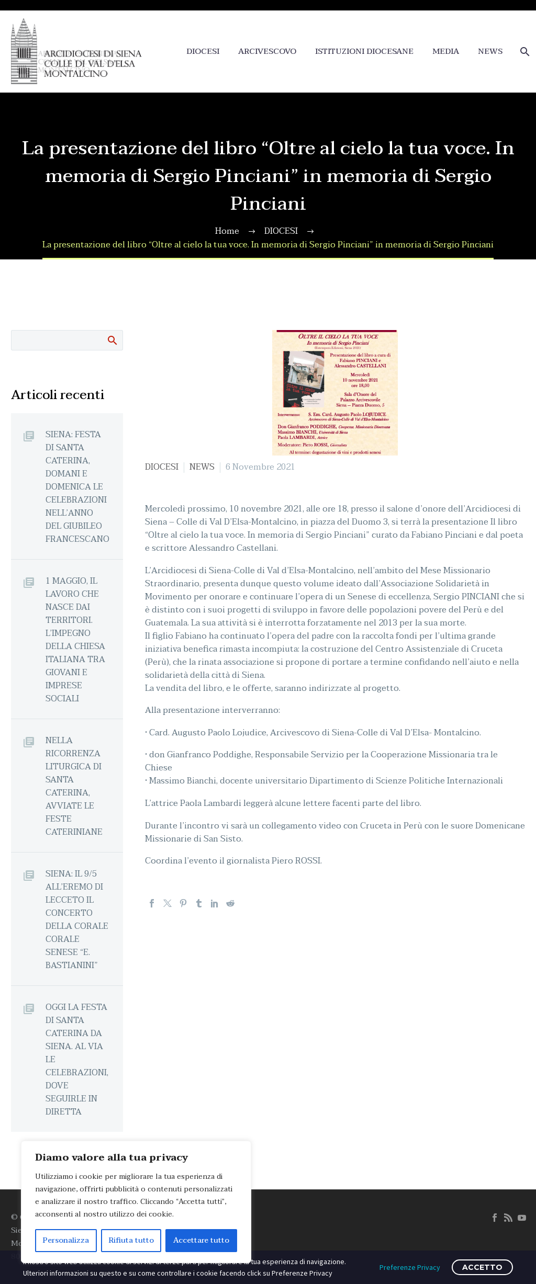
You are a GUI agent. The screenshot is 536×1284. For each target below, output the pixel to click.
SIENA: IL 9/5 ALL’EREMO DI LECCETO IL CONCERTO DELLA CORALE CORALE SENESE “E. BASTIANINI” (77, 919)
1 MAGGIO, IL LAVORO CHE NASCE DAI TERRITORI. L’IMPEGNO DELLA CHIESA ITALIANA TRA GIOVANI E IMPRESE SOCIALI (75, 640)
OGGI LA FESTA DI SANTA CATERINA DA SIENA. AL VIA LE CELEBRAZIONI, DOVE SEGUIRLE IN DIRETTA (77, 1059)
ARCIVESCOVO (267, 51)
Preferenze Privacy (409, 1267)
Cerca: (111, 340)
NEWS (490, 51)
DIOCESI (202, 51)
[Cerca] (523, 51)
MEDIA (445, 51)
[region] (136, 1202)
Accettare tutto (201, 1240)
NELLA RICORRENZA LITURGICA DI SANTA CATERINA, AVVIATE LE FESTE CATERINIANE (74, 786)
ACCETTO (482, 1267)
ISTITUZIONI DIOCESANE (364, 51)
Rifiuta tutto (131, 1240)
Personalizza (66, 1240)
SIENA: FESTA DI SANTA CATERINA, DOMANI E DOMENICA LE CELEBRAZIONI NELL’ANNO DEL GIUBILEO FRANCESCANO (77, 486)
